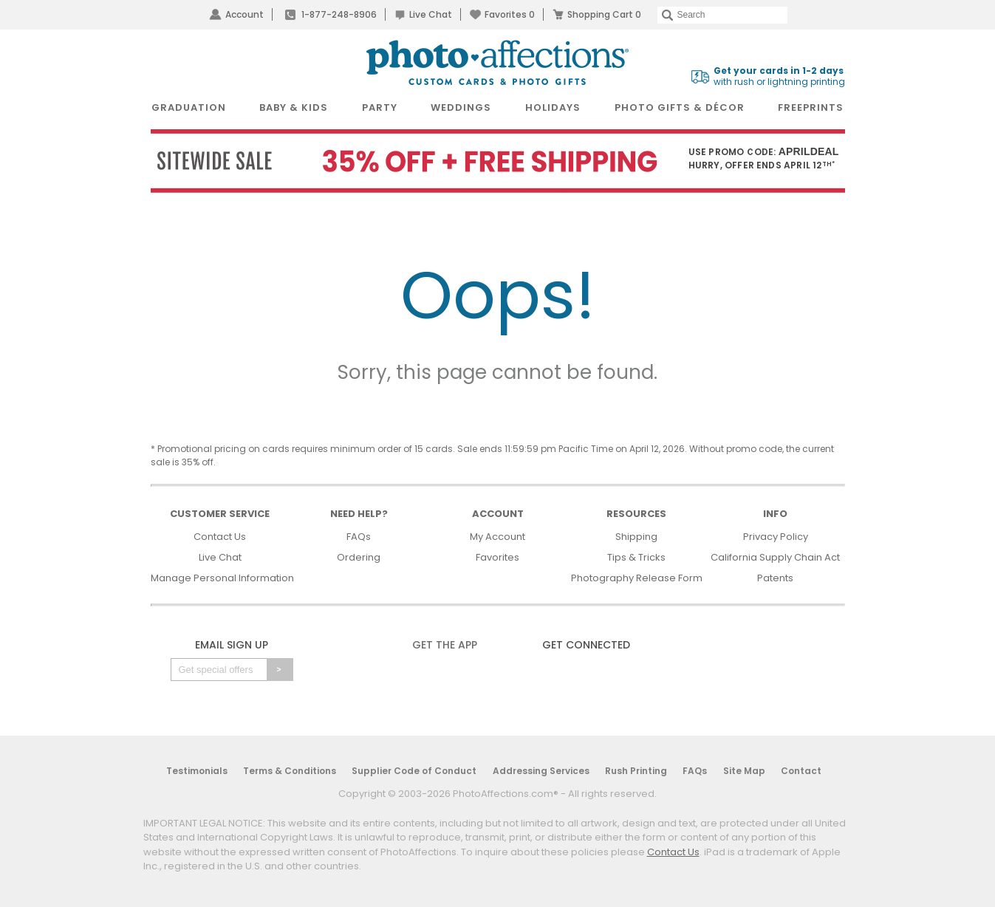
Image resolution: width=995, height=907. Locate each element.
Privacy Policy (775, 537)
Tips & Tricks (636, 557)
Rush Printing (636, 770)
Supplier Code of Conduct (414, 770)
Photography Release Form (636, 578)
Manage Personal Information (222, 578)
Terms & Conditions (289, 770)
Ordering (358, 557)
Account (244, 14)
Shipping (636, 537)
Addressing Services (541, 770)
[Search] (722, 15)
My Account (497, 537)
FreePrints (811, 107)
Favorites (510, 14)
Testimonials (197, 770)
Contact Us (220, 537)
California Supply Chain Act (775, 557)
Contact (801, 770)
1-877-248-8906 (339, 14)
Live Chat (430, 14)
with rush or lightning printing (779, 76)
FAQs (358, 537)
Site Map (744, 770)
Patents (775, 578)
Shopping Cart (604, 14)
